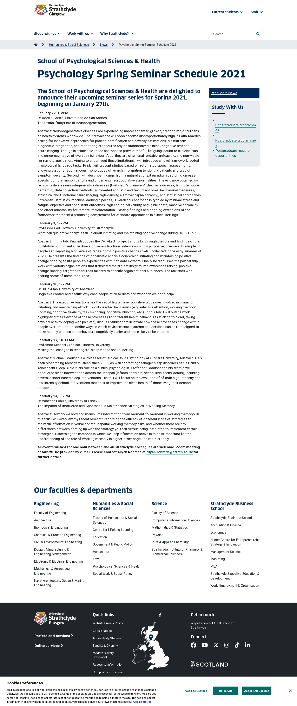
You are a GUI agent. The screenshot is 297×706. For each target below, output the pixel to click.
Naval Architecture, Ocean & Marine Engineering (59, 583)
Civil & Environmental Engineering (58, 542)
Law (96, 559)
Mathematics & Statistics (170, 527)
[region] (148, 691)
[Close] (290, 690)
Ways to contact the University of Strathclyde (213, 625)
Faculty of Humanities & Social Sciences (115, 520)
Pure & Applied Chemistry (170, 542)
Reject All (225, 690)
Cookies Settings (196, 690)
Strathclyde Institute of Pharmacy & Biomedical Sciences (177, 552)
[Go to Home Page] (36, 45)
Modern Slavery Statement (103, 655)
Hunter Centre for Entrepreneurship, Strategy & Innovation (235, 542)
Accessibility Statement (108, 638)
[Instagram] (229, 645)
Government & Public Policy (113, 544)
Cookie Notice (102, 630)
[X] (218, 645)
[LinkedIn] (250, 645)
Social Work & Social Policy (112, 574)
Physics (157, 535)
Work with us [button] (80, 34)
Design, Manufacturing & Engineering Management (52, 552)
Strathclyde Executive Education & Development (234, 576)
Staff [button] (257, 12)
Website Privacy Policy (108, 623)
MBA (213, 566)
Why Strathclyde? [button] (117, 34)
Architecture (42, 520)
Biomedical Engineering (51, 527)
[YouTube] (207, 645)
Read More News (224, 93)
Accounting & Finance (225, 525)
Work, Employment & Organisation (234, 586)
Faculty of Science (165, 513)
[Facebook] (196, 645)
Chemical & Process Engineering (57, 535)
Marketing (217, 559)
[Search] (258, 33)
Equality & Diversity (105, 645)
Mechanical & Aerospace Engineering (52, 571)
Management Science (226, 552)
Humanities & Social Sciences (69, 45)
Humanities (101, 552)
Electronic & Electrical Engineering (58, 561)
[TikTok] (240, 645)
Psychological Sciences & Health (116, 566)
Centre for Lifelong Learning (113, 530)
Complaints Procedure (108, 672)
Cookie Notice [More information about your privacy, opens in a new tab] (142, 701)
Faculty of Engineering (50, 513)
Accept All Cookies (256, 690)
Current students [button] (228, 12)
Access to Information (108, 664)
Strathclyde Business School (231, 518)
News (104, 45)
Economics (218, 532)
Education (100, 537)
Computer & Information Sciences (176, 520)
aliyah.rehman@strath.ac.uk (169, 452)
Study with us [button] (47, 34)
